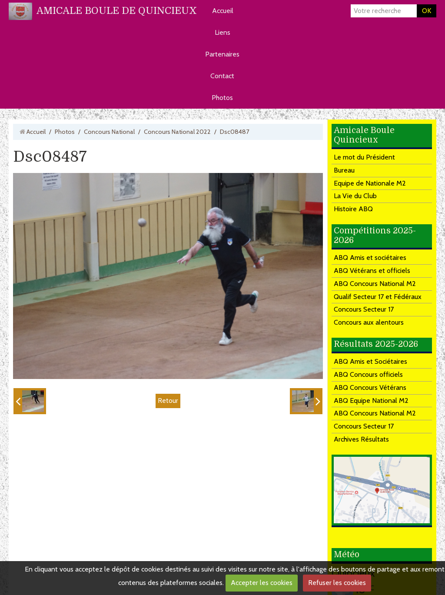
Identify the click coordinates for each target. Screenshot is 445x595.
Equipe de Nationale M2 (370, 183)
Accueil (222, 11)
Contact (222, 76)
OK (426, 11)
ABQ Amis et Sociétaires (370, 361)
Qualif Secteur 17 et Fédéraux (378, 297)
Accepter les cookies (261, 582)
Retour (168, 400)
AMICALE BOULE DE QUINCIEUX (117, 10)
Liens (222, 32)
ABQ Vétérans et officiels (372, 270)
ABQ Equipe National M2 (371, 400)
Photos (222, 97)
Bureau (344, 170)
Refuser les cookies (337, 582)
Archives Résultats (361, 439)
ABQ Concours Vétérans (370, 387)
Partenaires (222, 54)
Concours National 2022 (177, 132)
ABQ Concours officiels (368, 374)
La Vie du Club (355, 196)
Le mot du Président (364, 157)
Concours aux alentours (369, 322)
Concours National (109, 132)
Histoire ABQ (353, 209)
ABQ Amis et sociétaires (370, 257)
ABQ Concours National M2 (375, 283)
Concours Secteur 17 (364, 309)
